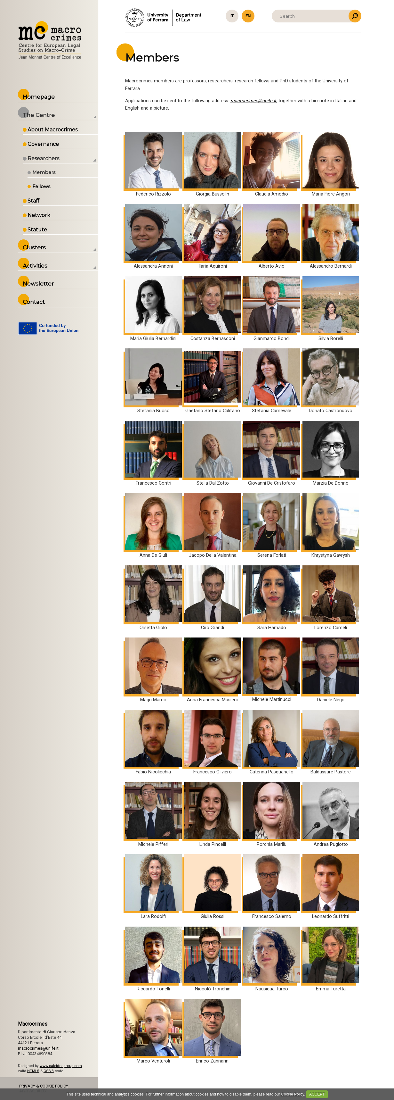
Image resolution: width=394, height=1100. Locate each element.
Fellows (43, 186)
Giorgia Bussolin (212, 164)
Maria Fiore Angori (330, 164)
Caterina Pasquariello (271, 742)
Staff (35, 201)
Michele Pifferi (153, 814)
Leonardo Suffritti (330, 886)
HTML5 (35, 1071)
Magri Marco (153, 670)
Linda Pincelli (212, 814)
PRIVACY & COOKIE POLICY (45, 1086)
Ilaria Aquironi (212, 236)
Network (40, 215)
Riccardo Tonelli (153, 959)
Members (45, 172)
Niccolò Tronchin (212, 959)
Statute (39, 230)
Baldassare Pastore (330, 742)
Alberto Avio (271, 236)
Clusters (36, 247)
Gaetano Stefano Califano (212, 380)
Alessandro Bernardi (330, 236)
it (232, 15)
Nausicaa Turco (271, 959)
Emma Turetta (330, 959)
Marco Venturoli (153, 1031)
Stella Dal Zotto (212, 453)
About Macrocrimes (54, 130)
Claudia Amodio (271, 164)
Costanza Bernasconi (212, 308)
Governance (45, 144)
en (248, 15)
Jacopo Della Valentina (212, 525)
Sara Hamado (271, 597)
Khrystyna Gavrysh (330, 525)
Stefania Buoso (153, 380)
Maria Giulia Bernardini (153, 308)
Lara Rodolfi (153, 886)
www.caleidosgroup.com (63, 1065)
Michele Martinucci (271, 670)
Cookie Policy (292, 1094)
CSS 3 (50, 1071)
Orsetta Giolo (153, 597)
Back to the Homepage (52, 40)
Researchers (45, 158)
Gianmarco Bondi (271, 308)
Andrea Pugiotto (330, 814)
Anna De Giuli (153, 525)
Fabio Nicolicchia (153, 742)
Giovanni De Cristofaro (271, 453)
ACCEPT (317, 1094)
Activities (37, 265)
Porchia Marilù (271, 814)
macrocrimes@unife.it (253, 101)
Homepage (41, 96)
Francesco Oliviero (212, 742)
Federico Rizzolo (153, 164)
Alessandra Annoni (153, 236)
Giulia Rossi (212, 886)
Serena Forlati (271, 525)
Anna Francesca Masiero (212, 670)
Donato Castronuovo (330, 380)
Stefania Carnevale (271, 380)
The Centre (41, 115)
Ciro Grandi (212, 597)
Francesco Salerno (271, 886)
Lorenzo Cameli (330, 597)
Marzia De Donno (330, 453)
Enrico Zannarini (212, 1031)
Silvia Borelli (330, 308)
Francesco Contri (153, 453)
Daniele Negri (330, 670)
